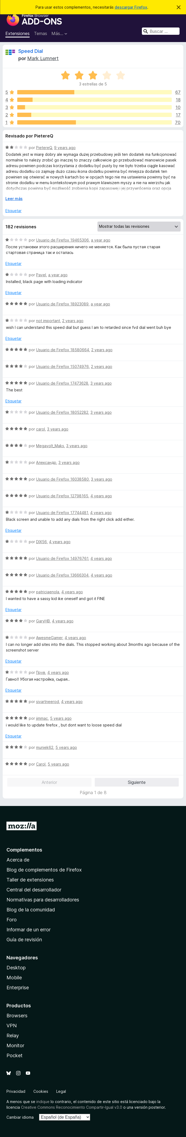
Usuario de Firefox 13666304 (62, 575)
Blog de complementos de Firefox (44, 870)
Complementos (24, 850)
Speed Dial (30, 51)
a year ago (100, 240)
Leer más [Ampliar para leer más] (14, 198)
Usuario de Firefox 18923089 (62, 304)
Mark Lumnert (43, 58)
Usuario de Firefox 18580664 (62, 349)
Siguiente (137, 782)
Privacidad (15, 1091)
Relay (12, 1035)
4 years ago (101, 496)
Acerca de (17, 860)
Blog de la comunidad (30, 909)
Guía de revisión (24, 939)
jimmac (42, 718)
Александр (46, 462)
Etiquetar (13, 210)
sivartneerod (47, 701)
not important (48, 320)
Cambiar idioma (20, 1117)
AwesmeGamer (49, 637)
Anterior (49, 782)
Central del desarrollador (33, 890)
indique (43, 1101)
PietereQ (44, 147)
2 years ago (72, 320)
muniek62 (44, 747)
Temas (40, 33)
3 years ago (101, 383)
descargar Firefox (131, 7)
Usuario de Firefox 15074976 (62, 366)
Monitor (15, 1045)
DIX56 (41, 541)
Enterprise (17, 987)
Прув (40, 672)
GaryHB (43, 621)
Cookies (40, 1091)
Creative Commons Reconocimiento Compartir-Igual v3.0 (71, 1107)
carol (40, 429)
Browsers (16, 1015)
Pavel (41, 275)
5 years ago (61, 718)
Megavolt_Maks (50, 445)
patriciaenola (47, 592)
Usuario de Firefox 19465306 (62, 240)
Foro (11, 919)
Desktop (16, 967)
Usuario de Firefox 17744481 (62, 512)
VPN (11, 1025)
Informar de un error (28, 929)
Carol (40, 764)
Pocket (14, 1055)
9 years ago (65, 147)
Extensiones (17, 33)
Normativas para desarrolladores (42, 899)
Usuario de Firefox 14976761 (62, 558)
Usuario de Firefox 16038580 (62, 479)
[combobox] (161, 31)
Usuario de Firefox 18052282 (62, 412)
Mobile (14, 977)
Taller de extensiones (30, 880)
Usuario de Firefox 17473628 (62, 383)
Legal (61, 1091)
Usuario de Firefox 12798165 (62, 496)
